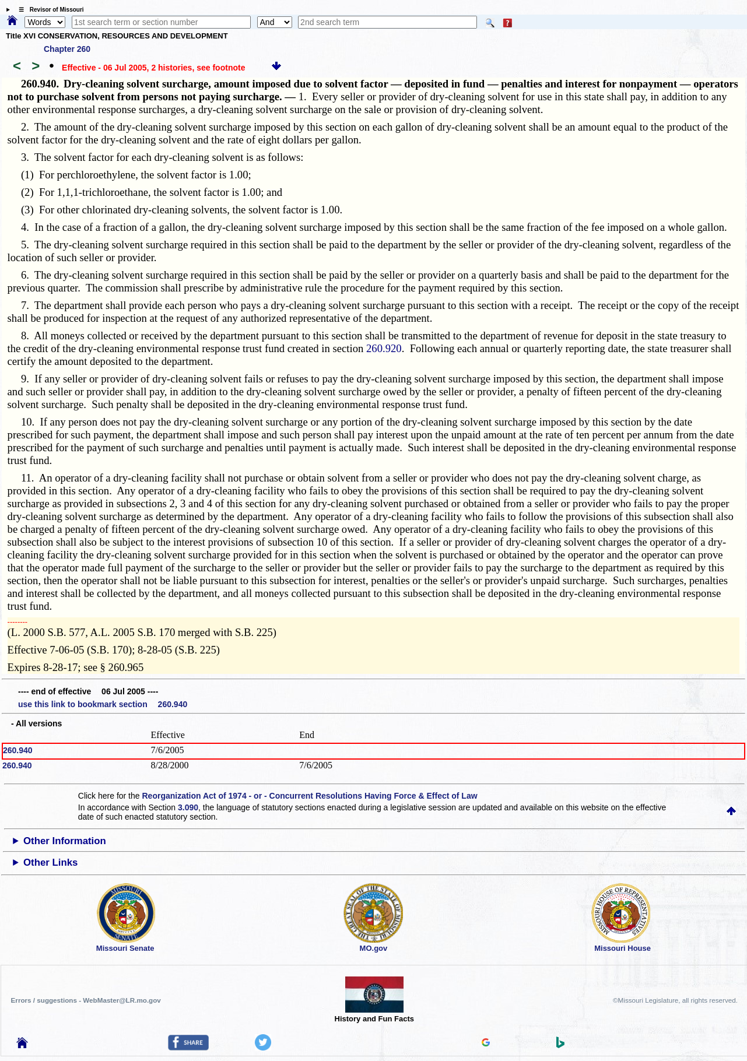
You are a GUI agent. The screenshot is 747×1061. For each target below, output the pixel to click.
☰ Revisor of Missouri (48, 9)
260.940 (18, 750)
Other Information (64, 840)
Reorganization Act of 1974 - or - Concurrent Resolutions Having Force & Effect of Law (309, 795)
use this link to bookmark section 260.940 (102, 704)
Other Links (50, 862)
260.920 (384, 348)
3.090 (188, 807)
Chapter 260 (67, 49)
